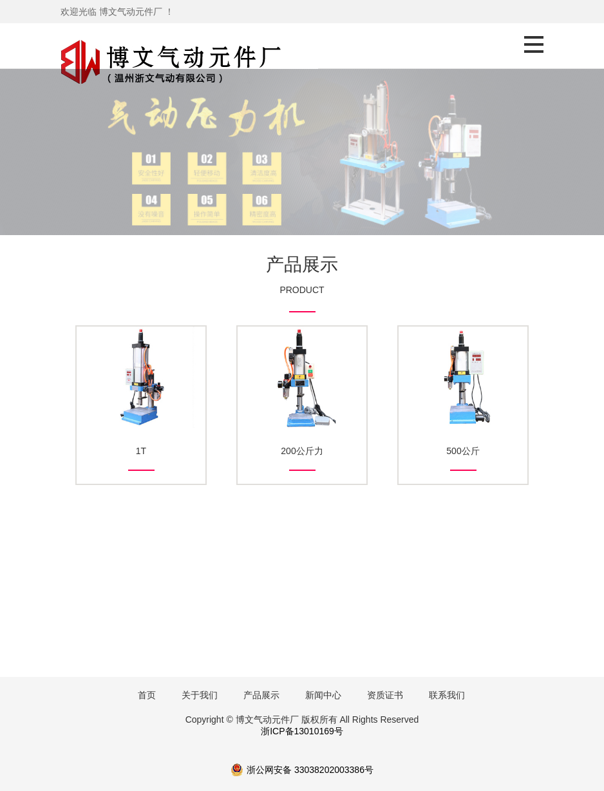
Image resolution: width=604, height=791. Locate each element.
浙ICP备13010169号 (302, 731)
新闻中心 (323, 695)
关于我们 (200, 695)
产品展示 (261, 695)
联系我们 (447, 695)
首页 (147, 695)
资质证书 (385, 695)
